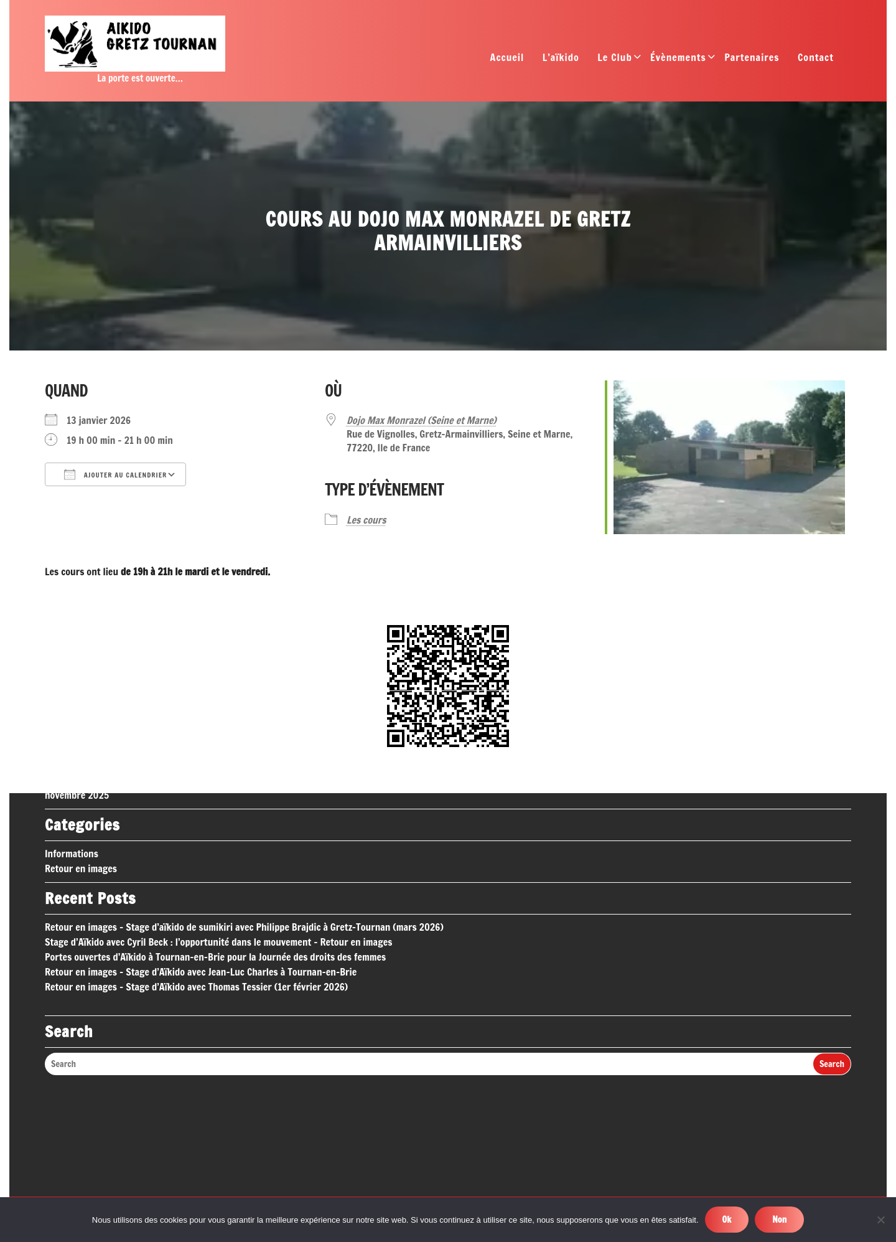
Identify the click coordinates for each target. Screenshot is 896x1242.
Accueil (507, 60)
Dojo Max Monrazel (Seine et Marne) (422, 420)
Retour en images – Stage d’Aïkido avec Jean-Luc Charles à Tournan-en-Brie (201, 870)
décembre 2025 (76, 678)
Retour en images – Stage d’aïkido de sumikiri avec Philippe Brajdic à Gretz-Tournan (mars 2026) (244, 825)
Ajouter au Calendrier (115, 474)
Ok (727, 1219)
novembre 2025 (77, 693)
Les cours (366, 520)
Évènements (678, 60)
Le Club (614, 60)
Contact (816, 60)
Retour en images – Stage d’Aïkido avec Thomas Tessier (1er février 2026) (196, 885)
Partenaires (751, 60)
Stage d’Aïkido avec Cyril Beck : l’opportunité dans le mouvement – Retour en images (218, 840)
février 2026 (70, 648)
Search (831, 962)
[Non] (880, 1219)
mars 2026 (67, 633)
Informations (71, 751)
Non (779, 1219)
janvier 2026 (71, 663)
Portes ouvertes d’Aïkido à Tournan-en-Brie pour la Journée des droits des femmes (215, 855)
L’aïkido (561, 60)
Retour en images (81, 766)
